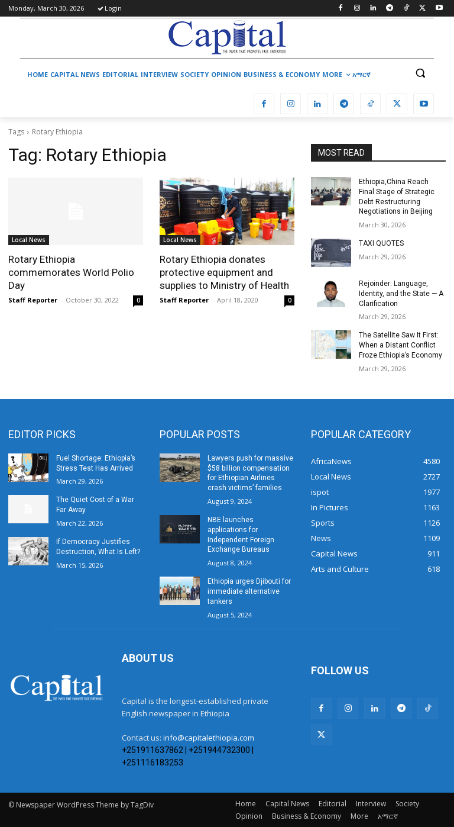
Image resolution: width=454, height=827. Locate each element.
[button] (420, 73)
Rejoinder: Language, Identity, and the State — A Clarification (401, 293)
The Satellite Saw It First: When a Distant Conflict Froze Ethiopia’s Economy (400, 345)
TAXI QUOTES (381, 243)
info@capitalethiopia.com (208, 737)
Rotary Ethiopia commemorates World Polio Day (71, 272)
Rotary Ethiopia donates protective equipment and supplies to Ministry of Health (224, 272)
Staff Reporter (32, 299)
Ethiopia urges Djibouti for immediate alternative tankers (249, 591)
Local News (29, 240)
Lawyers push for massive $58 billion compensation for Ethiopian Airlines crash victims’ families (250, 473)
